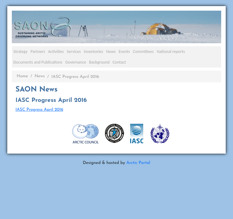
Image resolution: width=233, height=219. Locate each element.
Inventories (93, 51)
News (111, 51)
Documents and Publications (37, 62)
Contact (119, 62)
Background (99, 62)
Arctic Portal (138, 163)
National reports (171, 51)
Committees (143, 51)
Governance (75, 62)
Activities (56, 51)
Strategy (20, 51)
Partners (38, 51)
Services (74, 51)
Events (124, 51)
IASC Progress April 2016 (39, 109)
